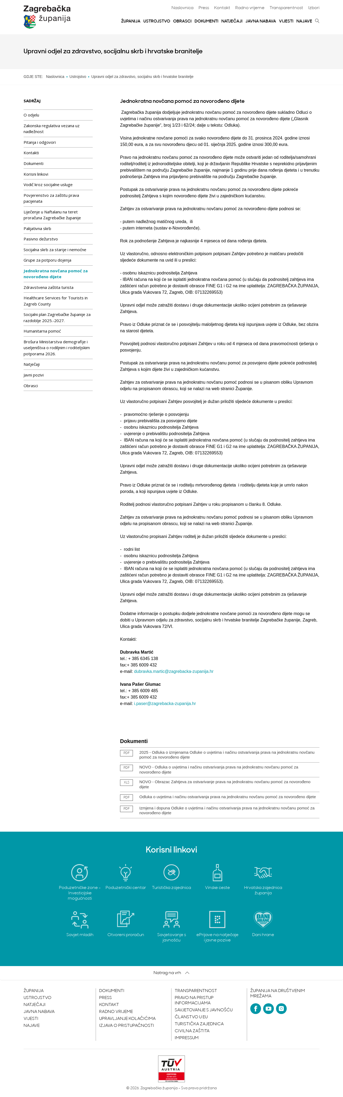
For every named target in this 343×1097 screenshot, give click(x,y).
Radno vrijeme (249, 8)
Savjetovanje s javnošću (204, 1010)
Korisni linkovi (36, 174)
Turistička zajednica (199, 1024)
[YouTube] (268, 1008)
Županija (130, 21)
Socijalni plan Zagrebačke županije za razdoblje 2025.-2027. (57, 317)
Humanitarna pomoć (42, 331)
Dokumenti (206, 21)
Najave (304, 21)
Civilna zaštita (192, 1031)
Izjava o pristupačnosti (126, 1026)
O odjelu (31, 115)
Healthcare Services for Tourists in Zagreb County (56, 301)
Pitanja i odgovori (40, 142)
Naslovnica (182, 8)
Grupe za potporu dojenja (47, 260)
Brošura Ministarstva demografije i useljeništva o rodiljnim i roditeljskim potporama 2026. (57, 347)
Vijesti (286, 21)
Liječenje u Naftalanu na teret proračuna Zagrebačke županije (52, 215)
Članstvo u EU (191, 1017)
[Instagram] (281, 1008)
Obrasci (182, 21)
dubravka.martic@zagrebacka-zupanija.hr (173, 671)
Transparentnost (286, 8)
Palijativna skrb (37, 228)
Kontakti (31, 152)
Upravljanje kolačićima (127, 1019)
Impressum (187, 1038)
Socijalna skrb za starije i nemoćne (55, 249)
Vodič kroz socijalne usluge (48, 184)
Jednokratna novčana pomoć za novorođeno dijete (56, 274)
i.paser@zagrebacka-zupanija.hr (165, 703)
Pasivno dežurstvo (41, 239)
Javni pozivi (34, 375)
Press (204, 8)
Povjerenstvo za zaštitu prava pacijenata (51, 198)
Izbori (313, 8)
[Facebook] (255, 1008)
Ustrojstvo (156, 21)
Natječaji (232, 21)
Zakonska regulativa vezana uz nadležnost (52, 128)
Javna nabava (260, 21)
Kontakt (222, 8)
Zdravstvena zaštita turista (48, 287)
